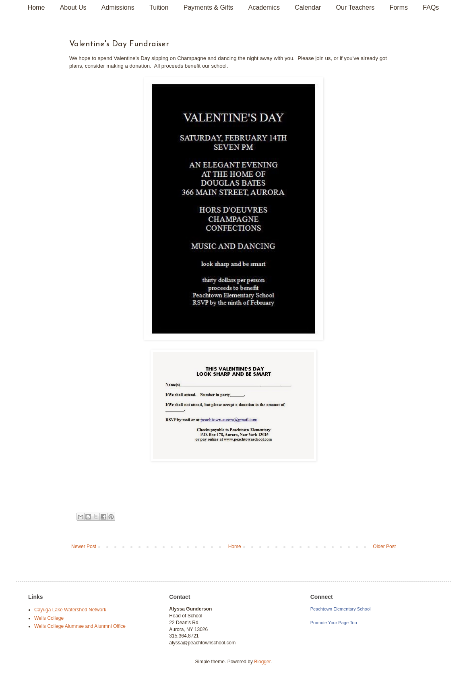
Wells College (49, 618)
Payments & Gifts (209, 7)
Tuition (158, 7)
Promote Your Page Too (333, 622)
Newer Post (83, 546)
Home (36, 7)
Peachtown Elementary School (340, 608)
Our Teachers (355, 7)
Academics (264, 7)
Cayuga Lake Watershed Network (70, 610)
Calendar (308, 7)
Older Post (384, 546)
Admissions (117, 7)
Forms (399, 7)
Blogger (262, 661)
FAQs (431, 7)
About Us (73, 7)
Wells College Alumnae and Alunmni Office (80, 626)
